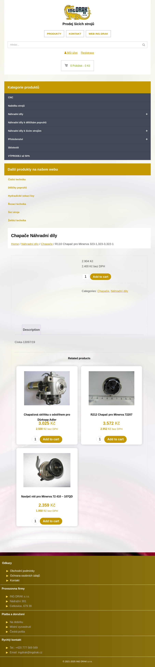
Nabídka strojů (16, 105)
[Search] (143, 45)
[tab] (31, 330)
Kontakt (75, 33)
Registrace (87, 52)
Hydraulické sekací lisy (21, 195)
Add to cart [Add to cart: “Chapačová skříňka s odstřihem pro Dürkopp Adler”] (51, 439)
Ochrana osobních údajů (25, 575)
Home (15, 244)
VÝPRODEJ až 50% (19, 156)
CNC (10, 97)
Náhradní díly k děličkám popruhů (27, 122)
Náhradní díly (79, 114)
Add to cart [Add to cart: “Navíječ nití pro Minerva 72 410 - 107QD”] (51, 521)
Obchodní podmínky (22, 570)
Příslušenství (79, 139)
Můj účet (70, 52)
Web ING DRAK (98, 33)
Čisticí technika (17, 179)
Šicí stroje (13, 212)
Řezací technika (17, 204)
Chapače (47, 244)
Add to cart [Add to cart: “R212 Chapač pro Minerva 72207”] (115, 439)
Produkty (54, 33)
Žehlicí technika (17, 220)
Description (31, 329)
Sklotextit (13, 147)
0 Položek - (77, 65)
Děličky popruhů (17, 187)
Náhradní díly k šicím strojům (79, 131)
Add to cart (100, 276)
